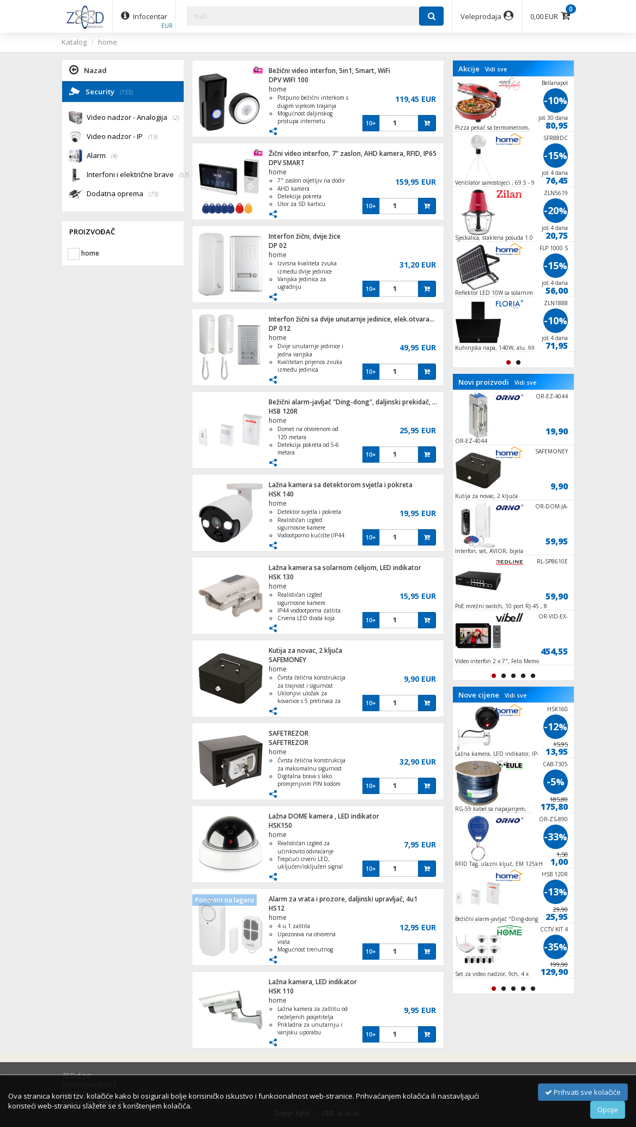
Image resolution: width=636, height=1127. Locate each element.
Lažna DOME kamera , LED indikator (324, 816)
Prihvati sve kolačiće (583, 1092)
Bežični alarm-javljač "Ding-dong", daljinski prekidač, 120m (359, 402)
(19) (153, 137)
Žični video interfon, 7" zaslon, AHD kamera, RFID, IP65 (353, 153)
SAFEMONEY (287, 659)
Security (101, 91)
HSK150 (280, 825)
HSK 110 (281, 991)
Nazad (88, 69)
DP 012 (279, 328)
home (107, 42)
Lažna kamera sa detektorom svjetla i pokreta (341, 484)
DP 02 (278, 245)
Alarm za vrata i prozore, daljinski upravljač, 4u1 (343, 899)
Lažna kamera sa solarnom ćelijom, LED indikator (345, 567)
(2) (176, 118)
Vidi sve (496, 69)
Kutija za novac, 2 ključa (305, 650)
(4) (114, 156)
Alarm (102, 156)
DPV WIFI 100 (288, 79)
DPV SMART (287, 162)
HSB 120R (283, 411)
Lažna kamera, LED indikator (313, 981)
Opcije (607, 1109)
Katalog (74, 42)
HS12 (276, 908)
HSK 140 (281, 494)
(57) (184, 175)
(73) (154, 194)
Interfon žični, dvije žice (305, 236)
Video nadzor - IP (122, 137)
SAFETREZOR (288, 733)
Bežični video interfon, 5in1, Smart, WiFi (329, 70)
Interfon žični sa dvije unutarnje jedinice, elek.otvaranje (354, 319)
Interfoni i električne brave (135, 175)
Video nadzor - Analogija (133, 118)
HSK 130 (281, 576)
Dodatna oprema (123, 194)
